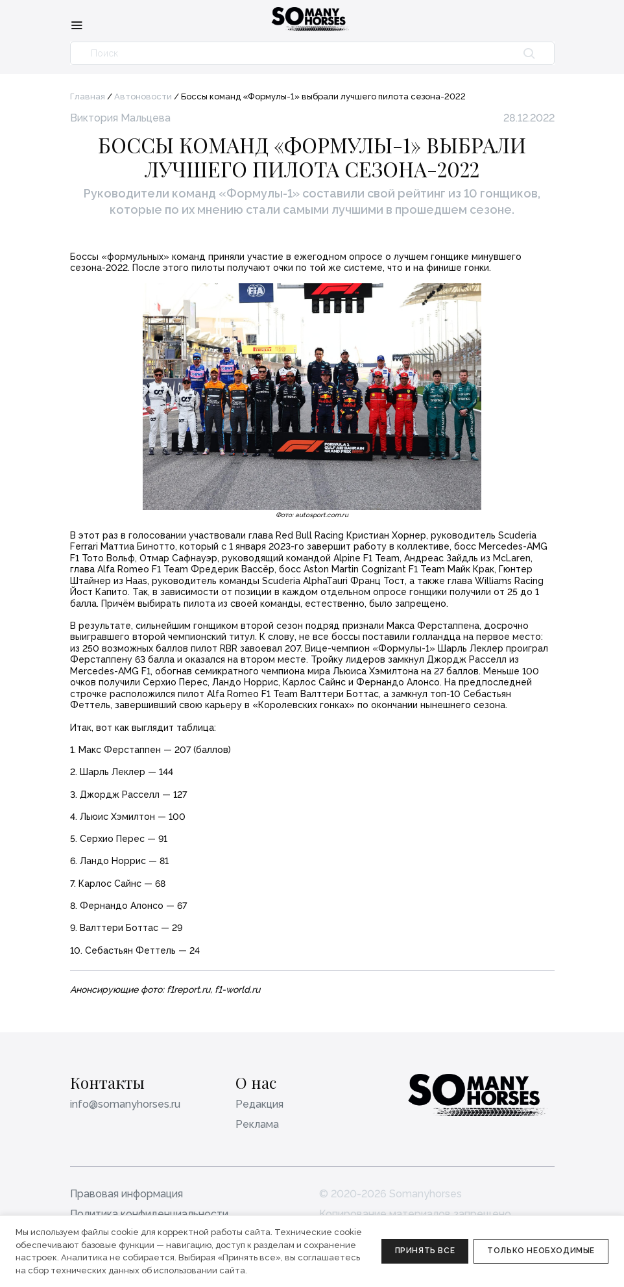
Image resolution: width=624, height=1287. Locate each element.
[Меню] (76, 24)
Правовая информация (126, 1194)
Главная (87, 96)
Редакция (259, 1104)
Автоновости (143, 96)
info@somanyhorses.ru (125, 1104)
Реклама (257, 1124)
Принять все (425, 1250)
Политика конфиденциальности (149, 1214)
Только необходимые (541, 1250)
